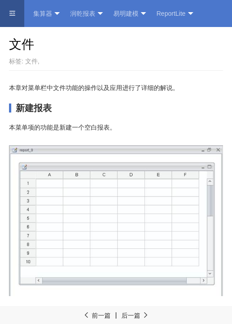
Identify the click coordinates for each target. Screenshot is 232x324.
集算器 (46, 14)
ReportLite (174, 14)
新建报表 (34, 108)
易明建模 (129, 14)
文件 (31, 61)
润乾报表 (86, 14)
